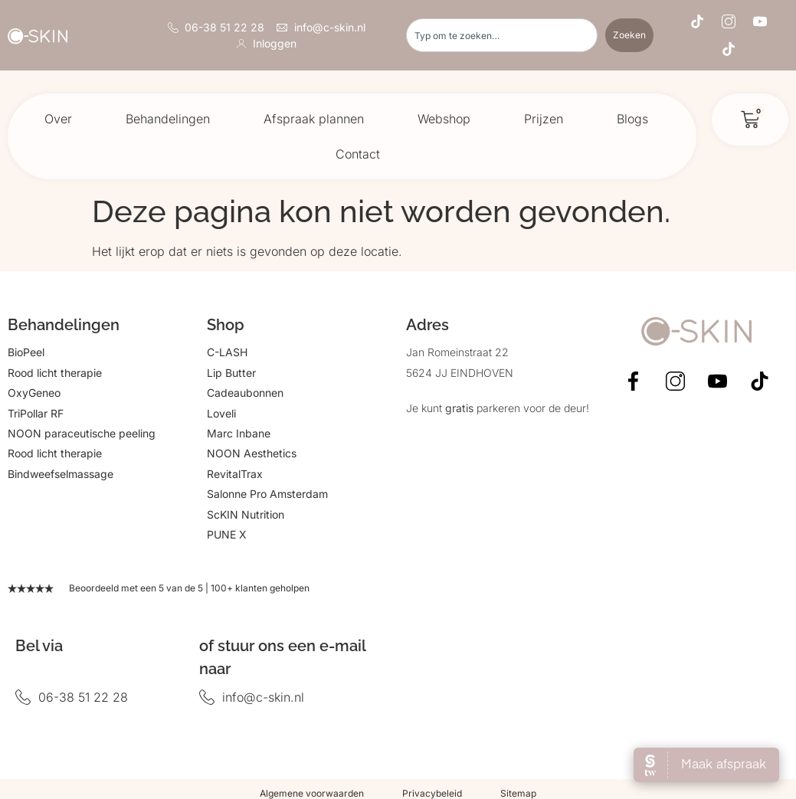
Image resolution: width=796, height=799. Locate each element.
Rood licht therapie (55, 372)
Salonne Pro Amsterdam (267, 493)
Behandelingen (168, 118)
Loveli (221, 413)
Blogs (632, 118)
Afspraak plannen (314, 118)
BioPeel (26, 352)
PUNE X (227, 534)
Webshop (444, 118)
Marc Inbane (238, 433)
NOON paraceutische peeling (82, 433)
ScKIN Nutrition (245, 514)
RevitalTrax (235, 473)
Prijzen (543, 118)
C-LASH (227, 352)
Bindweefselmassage (60, 473)
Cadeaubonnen (245, 392)
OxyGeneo (34, 392)
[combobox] (502, 35)
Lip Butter (231, 372)
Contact (358, 154)
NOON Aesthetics (251, 453)
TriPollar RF (36, 413)
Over (58, 118)
